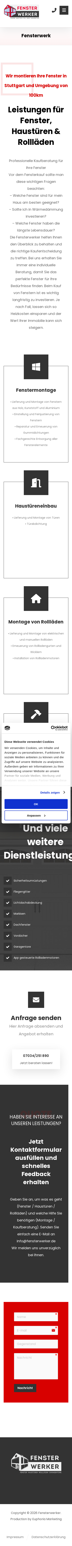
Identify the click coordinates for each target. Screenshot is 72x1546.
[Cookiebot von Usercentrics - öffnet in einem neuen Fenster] (51, 728)
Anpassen (36, 815)
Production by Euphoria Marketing (36, 1519)
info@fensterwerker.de (36, 1241)
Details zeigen (50, 792)
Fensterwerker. (49, 1513)
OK (36, 804)
